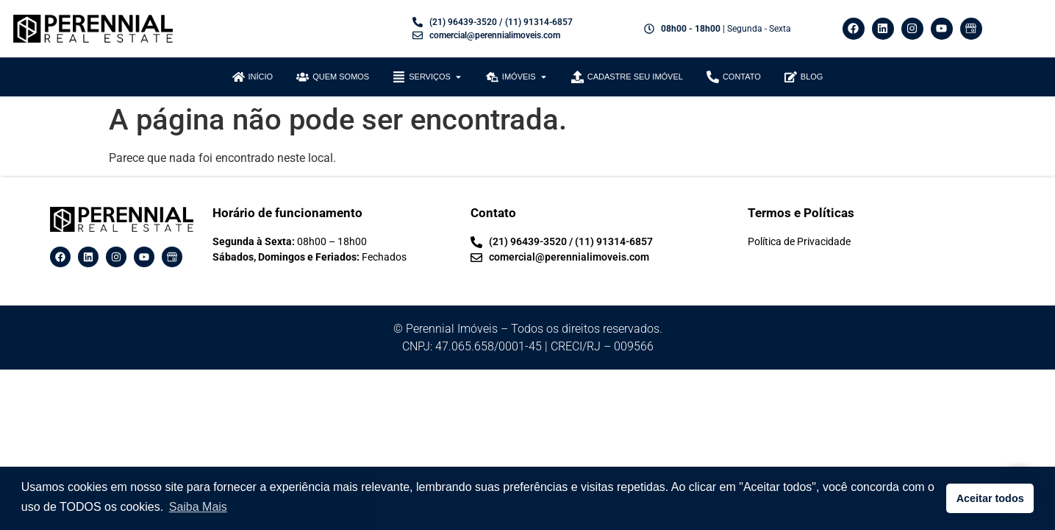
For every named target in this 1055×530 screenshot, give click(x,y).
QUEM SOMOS (340, 76)
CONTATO (742, 76)
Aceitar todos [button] (990, 498)
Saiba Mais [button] (198, 507)
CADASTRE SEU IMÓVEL (635, 76)
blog (812, 76)
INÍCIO (260, 76)
